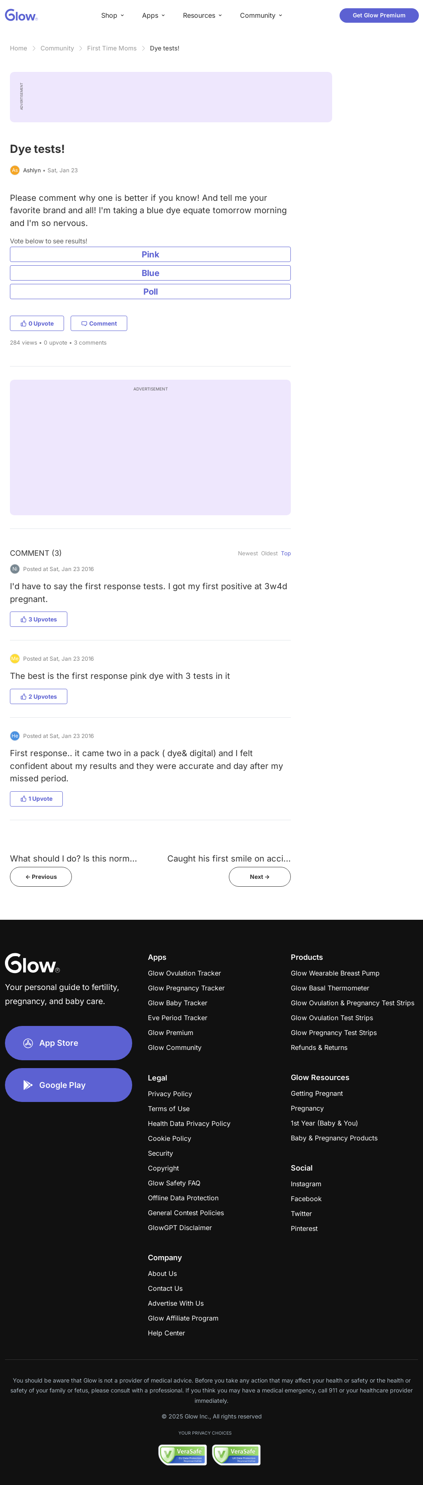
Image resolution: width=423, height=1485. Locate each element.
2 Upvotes (38, 696)
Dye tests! (164, 48)
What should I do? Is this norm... (73, 858)
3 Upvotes (38, 619)
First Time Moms (112, 48)
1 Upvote (36, 798)
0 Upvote (37, 323)
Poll (150, 291)
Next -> (260, 876)
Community (57, 48)
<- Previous (41, 876)
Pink (150, 254)
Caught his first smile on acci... (229, 858)
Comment (99, 323)
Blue (150, 273)
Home (18, 48)
